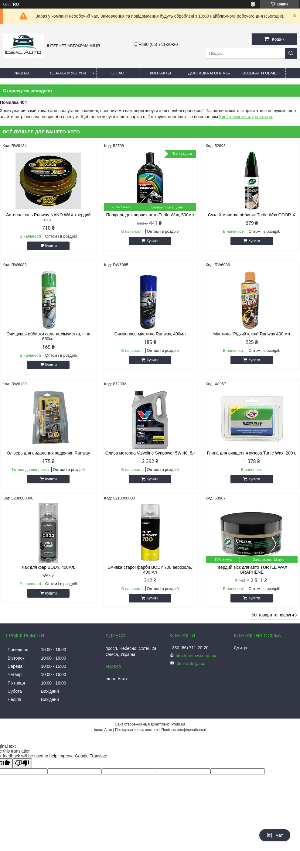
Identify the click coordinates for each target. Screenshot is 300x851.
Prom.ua (178, 724)
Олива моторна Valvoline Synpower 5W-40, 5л (150, 453)
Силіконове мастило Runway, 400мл (150, 333)
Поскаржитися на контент (136, 730)
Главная (21, 73)
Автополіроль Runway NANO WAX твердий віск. (48, 217)
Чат (275, 835)
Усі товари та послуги (273, 615)
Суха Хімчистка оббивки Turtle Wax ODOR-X (251, 214)
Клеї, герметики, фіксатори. (246, 116)
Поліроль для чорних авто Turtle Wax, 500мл (150, 214)
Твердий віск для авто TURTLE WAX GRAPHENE (252, 570)
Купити (51, 246)
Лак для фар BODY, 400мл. (48, 567)
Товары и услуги (67, 73)
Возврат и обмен (260, 73)
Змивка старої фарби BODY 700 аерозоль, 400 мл (150, 570)
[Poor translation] (22, 763)
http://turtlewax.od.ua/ (196, 655)
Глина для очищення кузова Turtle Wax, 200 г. (251, 453)
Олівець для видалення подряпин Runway (48, 453)
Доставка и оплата (209, 73)
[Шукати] (291, 53)
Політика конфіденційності (183, 730)
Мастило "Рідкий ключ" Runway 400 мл (251, 333)
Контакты (160, 73)
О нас (117, 73)
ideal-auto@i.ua (191, 663)
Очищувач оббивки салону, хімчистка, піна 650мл (48, 336)
